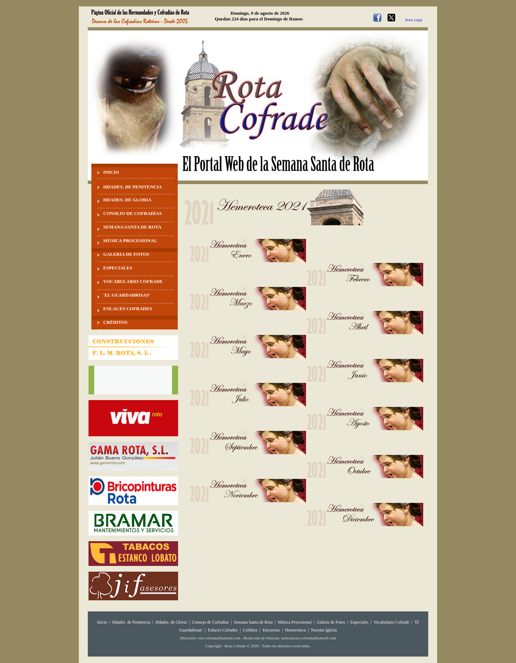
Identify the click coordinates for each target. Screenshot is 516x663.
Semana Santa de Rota (253, 622)
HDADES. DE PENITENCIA (132, 186)
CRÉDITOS (115, 322)
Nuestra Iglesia (324, 630)
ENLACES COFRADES (127, 308)
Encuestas (271, 630)
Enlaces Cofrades (223, 630)
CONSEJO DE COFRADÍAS (132, 213)
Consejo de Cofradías (210, 622)
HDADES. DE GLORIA (127, 199)
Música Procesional (294, 622)
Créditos (250, 630)
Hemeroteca (295, 630)
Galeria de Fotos (331, 622)
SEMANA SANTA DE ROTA (132, 227)
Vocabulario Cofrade (391, 622)
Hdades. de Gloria (172, 622)
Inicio (102, 622)
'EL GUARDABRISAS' (126, 295)
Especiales (359, 622)
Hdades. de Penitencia (131, 622)
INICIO (111, 172)
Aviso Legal (413, 20)
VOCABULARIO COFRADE (133, 281)
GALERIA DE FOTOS (126, 254)
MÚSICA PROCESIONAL (130, 240)
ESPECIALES (117, 267)
